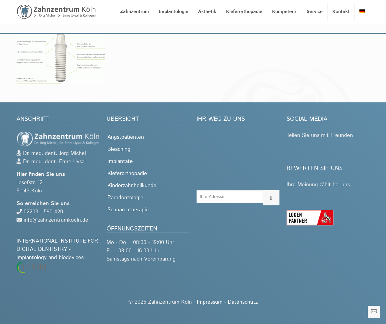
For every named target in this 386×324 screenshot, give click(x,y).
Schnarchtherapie (128, 210)
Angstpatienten (125, 137)
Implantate (120, 161)
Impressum (210, 302)
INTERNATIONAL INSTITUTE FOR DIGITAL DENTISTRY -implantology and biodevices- (57, 255)
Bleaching (118, 149)
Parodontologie (125, 198)
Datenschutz (243, 302)
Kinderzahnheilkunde (131, 185)
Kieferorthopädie (127, 173)
